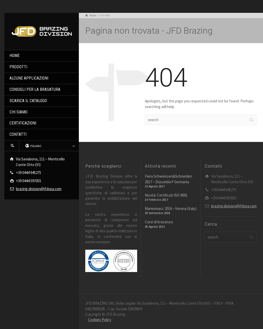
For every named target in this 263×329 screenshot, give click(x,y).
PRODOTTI (18, 66)
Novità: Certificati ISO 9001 (166, 195)
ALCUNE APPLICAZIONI (29, 78)
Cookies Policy (99, 319)
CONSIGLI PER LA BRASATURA (35, 89)
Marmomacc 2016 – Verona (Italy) (170, 208)
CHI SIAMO (18, 112)
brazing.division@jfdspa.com (38, 188)
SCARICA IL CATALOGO (28, 100)
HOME (15, 55)
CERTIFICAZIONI (23, 123)
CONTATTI (18, 134)
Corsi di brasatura (159, 221)
